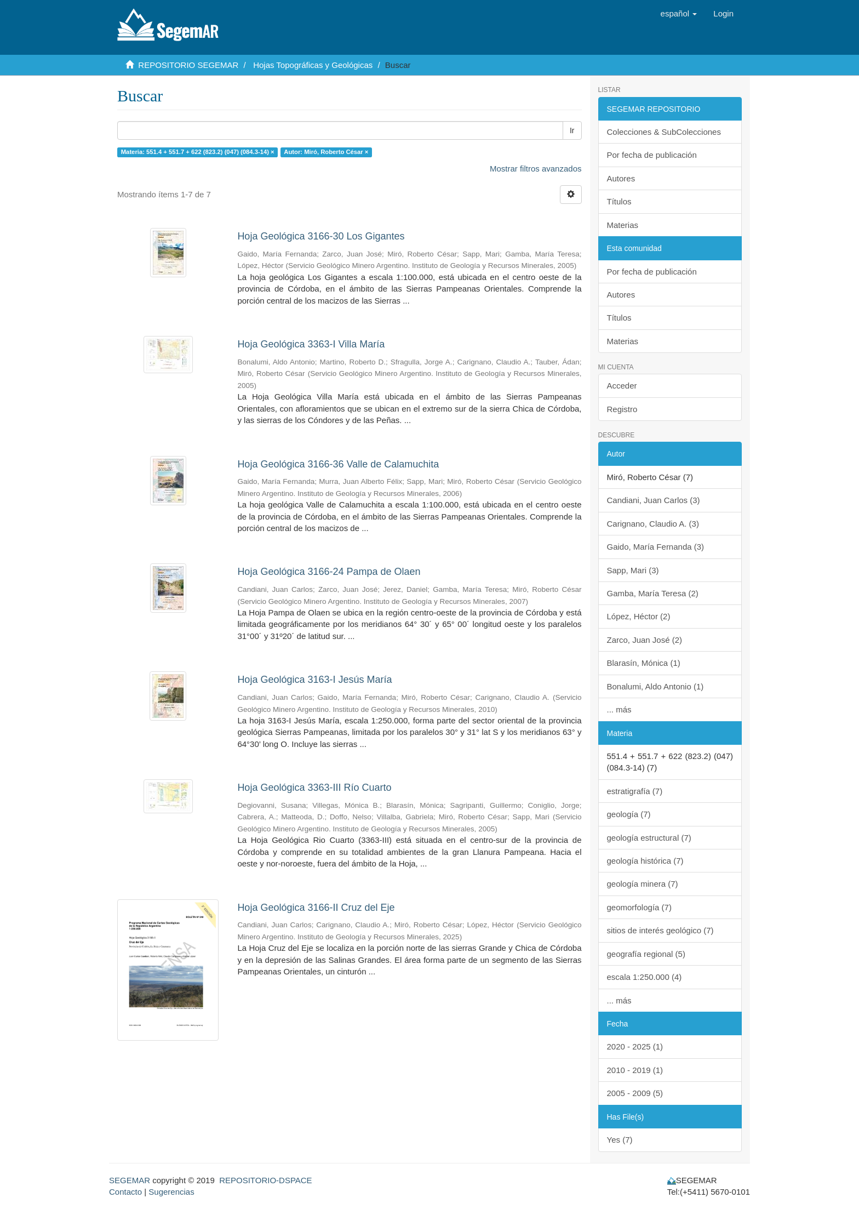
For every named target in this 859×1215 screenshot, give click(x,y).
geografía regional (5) (646, 954)
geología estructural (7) (649, 837)
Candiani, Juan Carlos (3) (653, 500)
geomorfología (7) (639, 907)
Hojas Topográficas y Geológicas (313, 65)
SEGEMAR (129, 1180)
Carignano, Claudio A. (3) (653, 523)
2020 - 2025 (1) (635, 1046)
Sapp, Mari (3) (633, 570)
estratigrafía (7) (635, 791)
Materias (623, 225)
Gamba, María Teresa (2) (652, 593)
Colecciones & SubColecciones (664, 131)
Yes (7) (620, 1139)
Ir (572, 130)
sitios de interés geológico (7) (660, 930)
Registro (622, 409)
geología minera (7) (642, 883)
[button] (679, 13)
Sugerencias (171, 1191)
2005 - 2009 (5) (635, 1093)
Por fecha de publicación (652, 154)
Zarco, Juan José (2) (645, 639)
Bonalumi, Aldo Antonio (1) (655, 686)
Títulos (619, 201)
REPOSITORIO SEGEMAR (188, 65)
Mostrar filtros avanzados (536, 168)
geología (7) (629, 814)
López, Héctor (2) (639, 616)
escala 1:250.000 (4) (644, 977)
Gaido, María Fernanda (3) (656, 546)
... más (619, 709)
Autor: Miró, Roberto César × (326, 152)
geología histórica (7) (645, 860)
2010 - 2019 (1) (635, 1070)
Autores (621, 178)
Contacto (125, 1191)
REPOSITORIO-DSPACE (265, 1180)
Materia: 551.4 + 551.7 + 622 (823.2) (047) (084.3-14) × (197, 152)
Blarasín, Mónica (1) (643, 663)
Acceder (622, 385)
